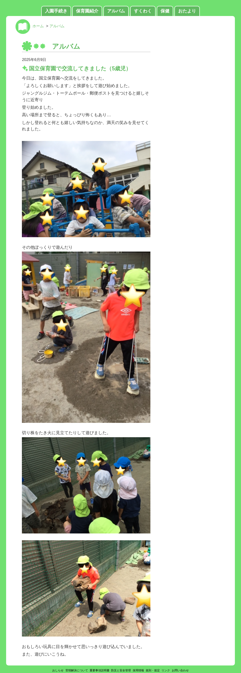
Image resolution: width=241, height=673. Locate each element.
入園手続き (56, 10)
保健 (165, 10)
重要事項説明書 (99, 670)
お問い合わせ (180, 670)
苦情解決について (76, 670)
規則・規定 (153, 670)
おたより (187, 10)
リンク (165, 670)
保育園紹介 (87, 10)
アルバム (116, 10)
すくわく (143, 10)
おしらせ (58, 670)
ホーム (38, 26)
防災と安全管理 (121, 670)
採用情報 (138, 670)
